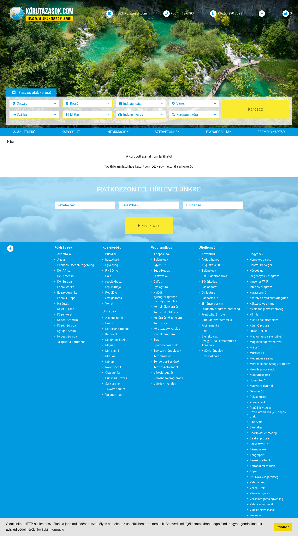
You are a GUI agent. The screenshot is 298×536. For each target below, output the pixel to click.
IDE (153, 166)
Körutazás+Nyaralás (167, 328)
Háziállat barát (211, 356)
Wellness (255, 515)
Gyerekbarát (210, 336)
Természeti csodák (166, 367)
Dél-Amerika (65, 276)
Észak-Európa (66, 298)
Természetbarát (260, 460)
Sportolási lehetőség (263, 433)
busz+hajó (112, 259)
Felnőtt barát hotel (214, 314)
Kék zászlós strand (262, 303)
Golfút (158, 281)
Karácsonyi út (258, 292)
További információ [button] (50, 529)
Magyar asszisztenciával (266, 336)
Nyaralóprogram (164, 334)
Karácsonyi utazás (117, 328)
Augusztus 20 (211, 265)
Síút (156, 339)
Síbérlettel (256, 422)
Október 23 (257, 391)
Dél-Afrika (64, 270)
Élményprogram (212, 303)
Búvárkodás (209, 281)
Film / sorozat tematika (217, 320)
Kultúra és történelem (168, 317)
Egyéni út (160, 265)
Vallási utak (257, 488)
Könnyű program (261, 325)
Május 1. (110, 345)
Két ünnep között (116, 339)
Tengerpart (257, 455)
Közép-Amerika (67, 320)
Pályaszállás (258, 396)
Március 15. (112, 350)
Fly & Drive (112, 270)
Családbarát (209, 287)
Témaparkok (258, 449)
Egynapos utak (218, 132)
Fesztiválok (161, 276)
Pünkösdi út (257, 402)
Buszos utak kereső (34, 92)
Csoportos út (210, 298)
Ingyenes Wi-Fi (259, 281)
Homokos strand (260, 259)
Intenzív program (261, 287)
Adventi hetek (114, 317)
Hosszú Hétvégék (261, 265)
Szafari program (261, 438)
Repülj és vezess (261, 407)
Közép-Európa (66, 325)
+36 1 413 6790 (178, 13)
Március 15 (257, 353)
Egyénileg (111, 265)
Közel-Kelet (64, 314)
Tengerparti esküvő (166, 361)
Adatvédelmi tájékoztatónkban (188, 524)
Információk (118, 132)
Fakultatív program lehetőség (221, 309)
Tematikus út (162, 356)
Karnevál (111, 334)
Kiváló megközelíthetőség (267, 309)
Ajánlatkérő (24, 132)
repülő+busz (113, 281)
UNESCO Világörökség (264, 477)
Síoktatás (256, 427)
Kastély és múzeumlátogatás (269, 298)
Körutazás (160, 323)
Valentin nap (113, 394)
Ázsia (61, 259)
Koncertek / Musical (166, 312)
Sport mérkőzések (166, 345)
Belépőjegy (161, 259)
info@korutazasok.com (126, 13)
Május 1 (255, 347)
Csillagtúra (208, 292)
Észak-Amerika (67, 292)
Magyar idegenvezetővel (266, 342)
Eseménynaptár (271, 132)
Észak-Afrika (65, 287)
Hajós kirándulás (212, 350)
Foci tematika (210, 325)
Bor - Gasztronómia (214, 276)
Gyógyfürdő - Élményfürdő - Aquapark (220, 343)
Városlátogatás (164, 372)
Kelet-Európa (65, 309)
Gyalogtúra (161, 287)
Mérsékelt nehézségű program (270, 363)
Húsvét (109, 323)
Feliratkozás (149, 225)
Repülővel (111, 292)
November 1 (258, 380)
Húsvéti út (256, 270)
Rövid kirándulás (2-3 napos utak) (268, 414)
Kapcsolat (71, 132)
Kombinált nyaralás (166, 306)
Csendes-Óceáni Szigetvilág (75, 265)
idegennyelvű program (264, 276)
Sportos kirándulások (167, 350)
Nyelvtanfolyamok (262, 385)
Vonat (109, 303)
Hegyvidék (256, 254)
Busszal (110, 254)
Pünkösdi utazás (116, 378)
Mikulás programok (262, 369)
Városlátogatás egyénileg (266, 499)
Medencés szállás (261, 358)
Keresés (255, 109)
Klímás (254, 314)
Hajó (108, 276)
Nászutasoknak (260, 374)
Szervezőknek (167, 132)
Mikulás (110, 356)
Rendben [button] (282, 527)
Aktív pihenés (210, 259)
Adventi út (208, 254)
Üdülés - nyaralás (165, 383)
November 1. (113, 367)
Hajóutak (63, 303)
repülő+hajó (113, 287)
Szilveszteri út (259, 444)
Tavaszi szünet (115, 389)
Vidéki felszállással (262, 510)
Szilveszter (112, 383)
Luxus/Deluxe (259, 331)
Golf (204, 331)
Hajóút (158, 292)
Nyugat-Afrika (66, 331)
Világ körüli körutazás (71, 342)
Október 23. (112, 372)
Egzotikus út (162, 270)
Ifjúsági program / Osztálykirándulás (165, 299)
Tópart (254, 471)
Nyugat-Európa (67, 336)
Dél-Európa (64, 281)
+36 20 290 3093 (225, 13)
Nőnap (109, 361)
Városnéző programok (168, 378)
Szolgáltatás (113, 298)
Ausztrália (64, 254)
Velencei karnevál (261, 504)
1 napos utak (162, 254)
